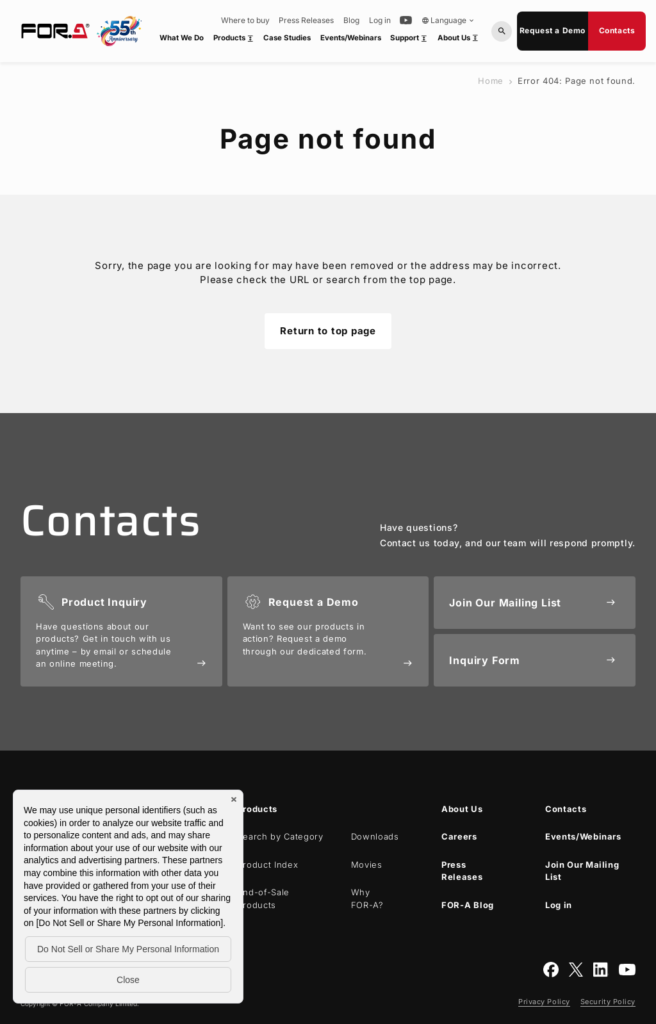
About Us (460, 40)
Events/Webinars (350, 37)
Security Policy (608, 1001)
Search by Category (281, 836)
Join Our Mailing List (582, 870)
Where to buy (245, 20)
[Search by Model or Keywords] (501, 31)
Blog (351, 20)
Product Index (268, 864)
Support (410, 40)
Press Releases (306, 20)
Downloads (375, 836)
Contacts (617, 30)
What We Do (182, 37)
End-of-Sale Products (264, 898)
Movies (366, 864)
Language (448, 20)
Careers (459, 836)
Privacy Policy (544, 1001)
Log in (380, 20)
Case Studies (287, 37)
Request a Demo (553, 30)
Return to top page (328, 331)
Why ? (367, 898)
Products (235, 40)
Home (491, 81)
